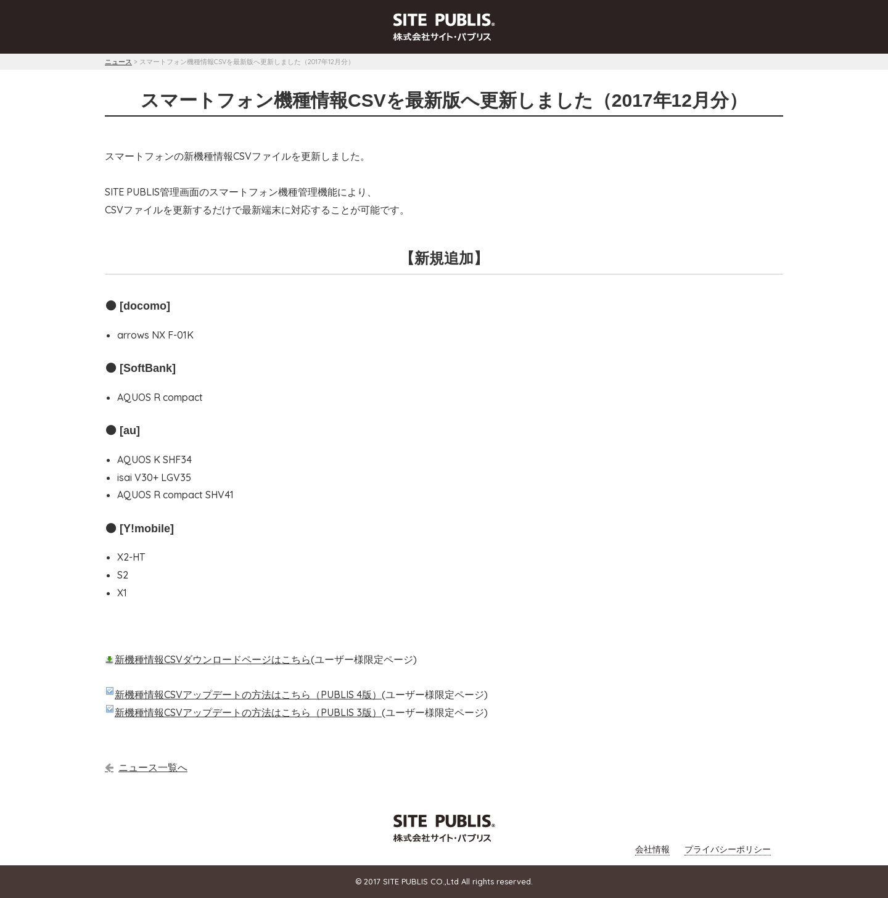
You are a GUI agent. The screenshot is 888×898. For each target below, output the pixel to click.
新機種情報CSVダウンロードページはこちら (213, 659)
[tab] (444, 29)
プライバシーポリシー (727, 849)
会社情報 (652, 849)
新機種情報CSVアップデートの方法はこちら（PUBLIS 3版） (248, 712)
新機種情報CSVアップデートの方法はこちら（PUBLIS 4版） (248, 694)
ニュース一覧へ (152, 767)
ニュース (118, 61)
